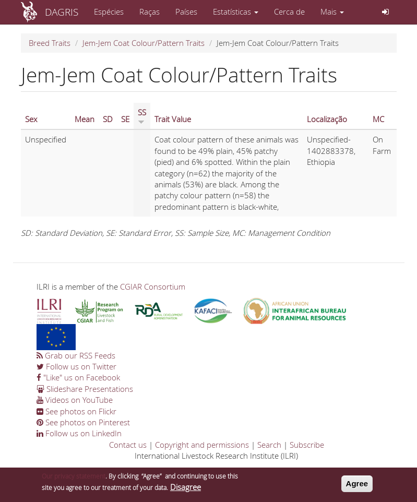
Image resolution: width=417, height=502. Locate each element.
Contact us (128, 444)
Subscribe (307, 444)
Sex (31, 119)
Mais (332, 11)
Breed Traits (49, 43)
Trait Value (172, 119)
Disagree (185, 489)
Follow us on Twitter (76, 366)
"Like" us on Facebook (78, 377)
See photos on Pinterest (83, 422)
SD (108, 119)
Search (269, 444)
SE (125, 119)
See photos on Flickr (76, 411)
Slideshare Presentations (85, 389)
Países (186, 11)
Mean (84, 119)
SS (142, 116)
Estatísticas (235, 11)
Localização (327, 119)
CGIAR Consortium (152, 286)
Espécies (109, 11)
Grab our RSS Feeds (76, 355)
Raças (149, 11)
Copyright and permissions (202, 444)
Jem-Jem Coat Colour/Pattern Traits (143, 43)
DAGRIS (61, 11)
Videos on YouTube (75, 400)
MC (378, 119)
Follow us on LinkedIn (79, 433)
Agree (357, 485)
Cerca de (289, 11)
